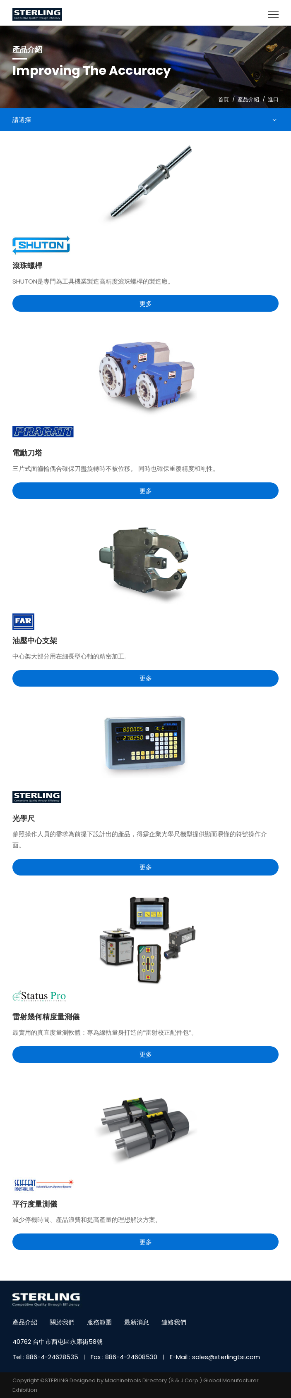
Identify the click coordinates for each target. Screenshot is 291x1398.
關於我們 (62, 1322)
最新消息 (136, 1322)
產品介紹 (248, 99)
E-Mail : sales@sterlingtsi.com (215, 1357)
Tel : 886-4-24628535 (45, 1357)
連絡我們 (173, 1322)
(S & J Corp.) (184, 1380)
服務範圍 (99, 1322)
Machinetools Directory (136, 1380)
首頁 (223, 99)
